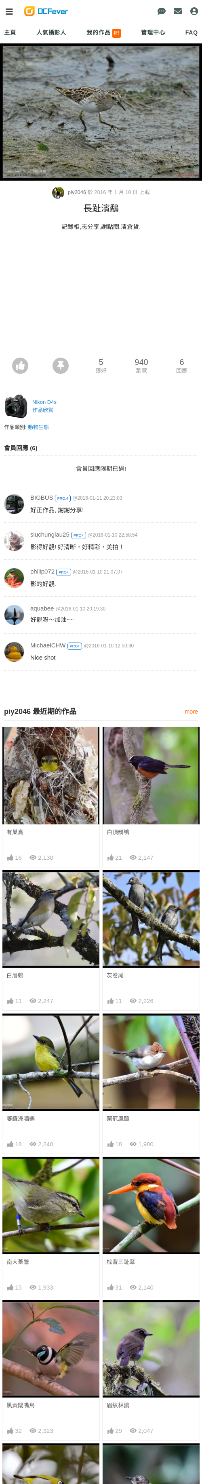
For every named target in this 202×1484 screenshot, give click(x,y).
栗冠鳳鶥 (118, 1118)
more (191, 711)
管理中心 (153, 32)
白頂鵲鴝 (118, 832)
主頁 (10, 32)
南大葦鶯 (17, 1262)
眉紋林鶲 (118, 1405)
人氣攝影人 (51, 32)
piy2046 (70, 192)
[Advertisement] (101, 297)
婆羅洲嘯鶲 (20, 1118)
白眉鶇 (14, 975)
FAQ (191, 32)
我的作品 (103, 33)
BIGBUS (41, 497)
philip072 (42, 571)
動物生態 (38, 427)
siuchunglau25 (49, 534)
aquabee (42, 608)
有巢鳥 (14, 832)
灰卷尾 (115, 975)
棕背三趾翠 (121, 1262)
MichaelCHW (48, 645)
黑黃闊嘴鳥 (20, 1405)
